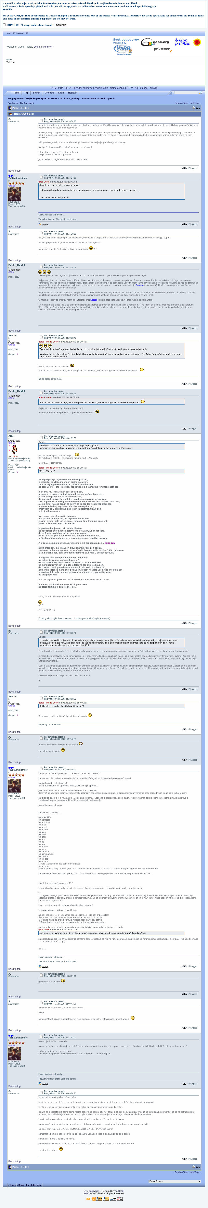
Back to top (14, 170)
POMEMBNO (58, 88)
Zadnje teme (101, 88)
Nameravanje (117, 88)
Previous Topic (181, 103)
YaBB (86, 1193)
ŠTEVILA (131, 88)
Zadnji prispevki (84, 88)
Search (36, 93)
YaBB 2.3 (119, 1191)
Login (37, 46)
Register (48, 46)
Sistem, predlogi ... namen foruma (80, 98)
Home (16, 93)
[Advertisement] (104, 74)
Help (26, 93)
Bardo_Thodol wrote (48, 341)
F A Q (70, 88)
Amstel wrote (44, 397)
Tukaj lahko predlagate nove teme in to (43, 98)
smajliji (153, 88)
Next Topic (194, 103)
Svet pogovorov (15, 98)
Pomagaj (143, 88)
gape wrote (43, 181)
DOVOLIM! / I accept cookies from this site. (30, 25)
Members (49, 93)
